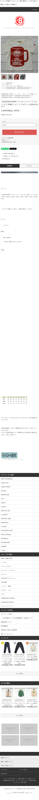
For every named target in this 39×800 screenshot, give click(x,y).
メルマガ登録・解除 (31, 780)
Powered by (19, 792)
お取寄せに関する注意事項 (9, 630)
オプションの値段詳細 (7, 138)
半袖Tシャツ (8, 84)
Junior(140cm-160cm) (10, 88)
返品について (5, 140)
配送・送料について (23, 778)
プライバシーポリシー (21, 780)
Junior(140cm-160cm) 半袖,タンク (24, 88)
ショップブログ (16, 782)
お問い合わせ (4, 773)
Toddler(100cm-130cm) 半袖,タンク (24, 87)
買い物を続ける (5, 158)
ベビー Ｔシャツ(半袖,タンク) (16, 85)
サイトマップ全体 (6, 614)
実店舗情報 (4, 626)
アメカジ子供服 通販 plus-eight (19, 788)
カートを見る (24, 769)
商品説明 (9, 165)
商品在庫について (6, 622)
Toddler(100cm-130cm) (11, 87)
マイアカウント (4, 769)
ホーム (3, 83)
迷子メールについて (7, 634)
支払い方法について (13, 778)
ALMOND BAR (9, 83)
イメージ (29, 165)
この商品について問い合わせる (9, 156)
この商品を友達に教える (7, 153)
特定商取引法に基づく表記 (9, 142)
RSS (22, 782)
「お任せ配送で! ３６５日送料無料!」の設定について (17, 618)
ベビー (7, 85)
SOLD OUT (19, 132)
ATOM (25, 782)
